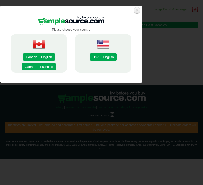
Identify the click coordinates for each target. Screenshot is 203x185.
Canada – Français (69, 117)
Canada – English (69, 108)
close (167, 61)
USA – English (133, 108)
